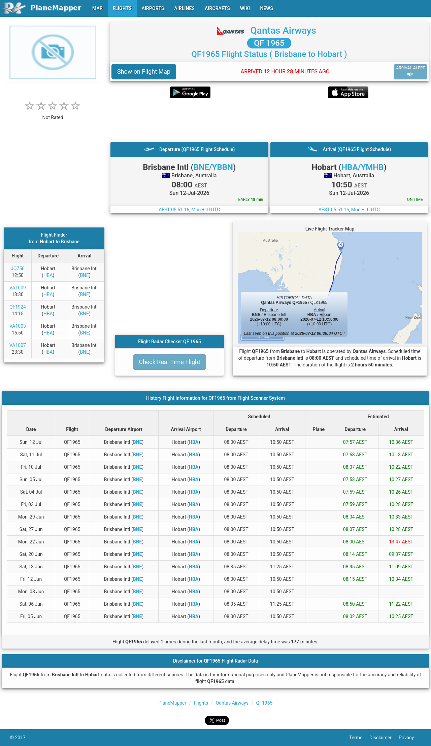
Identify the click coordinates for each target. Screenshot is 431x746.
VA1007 (17, 345)
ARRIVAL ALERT (410, 71)
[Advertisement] (269, 120)
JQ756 (18, 268)
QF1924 (17, 307)
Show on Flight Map (143, 71)
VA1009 (17, 287)
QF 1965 (269, 43)
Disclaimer (384, 737)
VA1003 (17, 326)
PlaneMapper (173, 703)
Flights (201, 703)
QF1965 (264, 703)
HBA (48, 275)
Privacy (410, 737)
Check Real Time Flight (169, 361)
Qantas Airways (283, 30)
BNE (84, 275)
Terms (359, 737)
